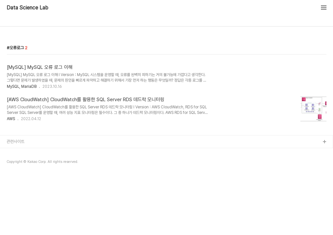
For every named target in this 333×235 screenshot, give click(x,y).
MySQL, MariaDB (22, 86)
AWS (11, 119)
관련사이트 (15, 141)
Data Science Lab (27, 8)
